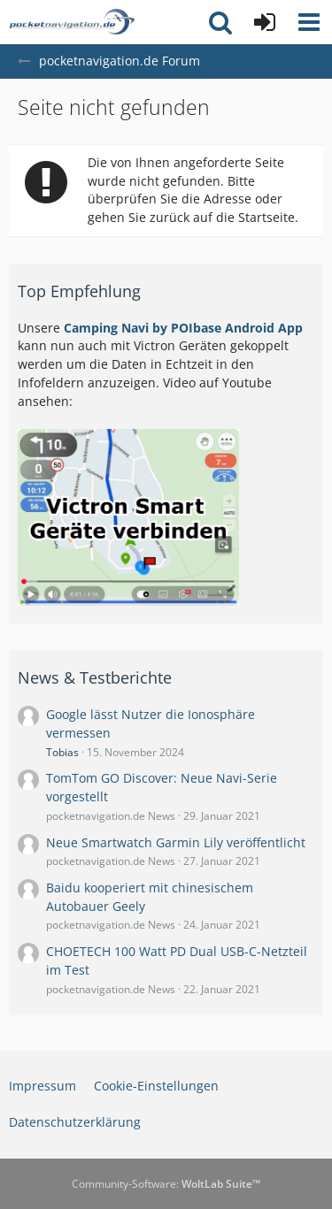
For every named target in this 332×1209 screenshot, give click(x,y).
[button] (309, 22)
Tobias (62, 752)
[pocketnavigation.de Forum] (71, 22)
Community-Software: (166, 1183)
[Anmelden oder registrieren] (264, 22)
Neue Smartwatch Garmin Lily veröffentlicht (175, 842)
